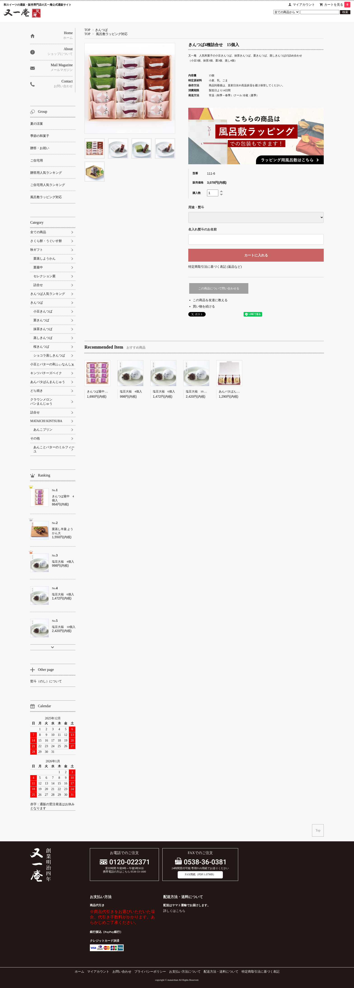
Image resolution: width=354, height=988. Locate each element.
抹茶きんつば (42, 329)
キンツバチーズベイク (46, 373)
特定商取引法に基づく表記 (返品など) (215, 266)
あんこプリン (42, 429)
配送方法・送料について (221, 971)
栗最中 (38, 267)
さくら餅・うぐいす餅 (46, 241)
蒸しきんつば (42, 338)
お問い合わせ (121, 971)
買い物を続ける (204, 306)
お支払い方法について (185, 971)
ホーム (79, 971)
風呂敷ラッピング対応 (112, 34)
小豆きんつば (42, 311)
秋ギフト (36, 249)
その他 (35, 438)
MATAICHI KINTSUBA (46, 421)
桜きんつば (41, 346)
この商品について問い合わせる (218, 288)
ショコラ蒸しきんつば (49, 355)
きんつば (101, 30)
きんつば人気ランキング (47, 294)
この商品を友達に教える (210, 300)
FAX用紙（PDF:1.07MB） (200, 874)
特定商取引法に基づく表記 (260, 971)
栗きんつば (41, 320)
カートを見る (337, 4)
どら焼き (36, 390)
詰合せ (38, 285)
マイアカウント (304, 4)
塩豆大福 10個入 (197, 391)
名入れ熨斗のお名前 (202, 229)
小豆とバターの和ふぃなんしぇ (52, 364)
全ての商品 (38, 232)
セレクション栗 (44, 276)
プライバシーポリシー (150, 971)
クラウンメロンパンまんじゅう (41, 401)
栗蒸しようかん (44, 258)
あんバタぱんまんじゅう (47, 382)
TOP (87, 30)
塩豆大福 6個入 (164, 391)
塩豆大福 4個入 (131, 391)
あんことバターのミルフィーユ (54, 449)
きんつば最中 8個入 (101, 391)
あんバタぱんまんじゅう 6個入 (240, 391)
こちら (180, 911)
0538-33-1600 (138, 871)
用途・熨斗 (196, 207)
